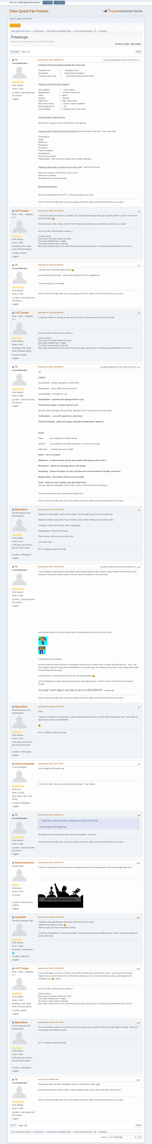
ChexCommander (24, 763)
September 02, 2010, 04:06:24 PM (50, 815)
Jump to (104, 1137)
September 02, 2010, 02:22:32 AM (50, 567)
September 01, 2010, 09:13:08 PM (50, 265)
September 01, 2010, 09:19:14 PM (50, 312)
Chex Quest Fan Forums (28, 11)
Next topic (136, 44)
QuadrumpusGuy (24, 862)
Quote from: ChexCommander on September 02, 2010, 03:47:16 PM (69, 821)
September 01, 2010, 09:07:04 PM (50, 211)
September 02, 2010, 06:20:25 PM (50, 862)
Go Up (13, 1125)
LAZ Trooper (22, 211)
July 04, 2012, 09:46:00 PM (48, 1079)
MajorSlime (21, 509)
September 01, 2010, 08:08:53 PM (50, 60)
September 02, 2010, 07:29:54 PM (50, 917)
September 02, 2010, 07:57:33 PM (50, 1022)
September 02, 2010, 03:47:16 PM (50, 764)
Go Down (14, 52)
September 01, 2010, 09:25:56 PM (50, 367)
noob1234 (20, 917)
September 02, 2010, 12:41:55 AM (50, 509)
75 (94, 31)
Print (138, 52)
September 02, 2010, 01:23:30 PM (50, 706)
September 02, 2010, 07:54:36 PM (50, 968)
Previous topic (122, 44)
